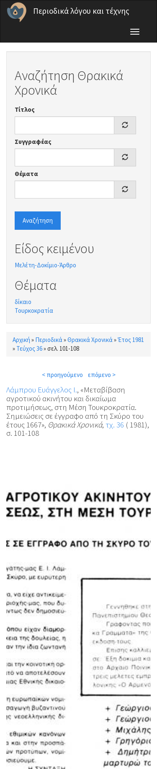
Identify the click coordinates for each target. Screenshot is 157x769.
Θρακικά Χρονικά (90, 340)
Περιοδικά (48, 340)
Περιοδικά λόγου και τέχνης (81, 11)
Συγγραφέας (33, 142)
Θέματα (26, 174)
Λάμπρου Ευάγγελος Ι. (41, 389)
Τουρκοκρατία (34, 310)
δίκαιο (23, 302)
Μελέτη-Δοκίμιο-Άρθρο (45, 265)
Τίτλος (25, 109)
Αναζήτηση (38, 220)
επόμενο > (102, 375)
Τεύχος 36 (29, 348)
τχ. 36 (115, 425)
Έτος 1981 (131, 340)
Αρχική (21, 340)
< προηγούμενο (62, 375)
